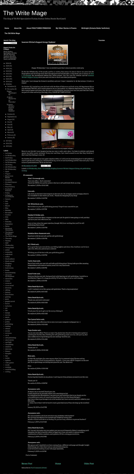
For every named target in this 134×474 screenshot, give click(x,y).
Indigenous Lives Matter (9, 196)
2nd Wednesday (10, 160)
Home (7, 28)
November (11, 89)
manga (7, 313)
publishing (86, 168)
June (9, 124)
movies (7, 315)
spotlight (8, 342)
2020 (7, 79)
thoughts (8, 353)
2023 (7, 71)
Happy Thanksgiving (11, 93)
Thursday (8, 238)
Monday (8, 210)
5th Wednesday (10, 169)
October (10, 114)
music (7, 317)
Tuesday (8, 241)
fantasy (7, 292)
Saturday (8, 221)
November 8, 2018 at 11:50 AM (38, 368)
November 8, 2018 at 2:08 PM (37, 383)
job (81, 168)
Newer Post (27, 464)
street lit (8, 347)
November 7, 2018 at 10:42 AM (38, 185)
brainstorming (10, 272)
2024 (7, 68)
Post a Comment (31, 455)
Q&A (7, 219)
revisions (8, 333)
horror (7, 303)
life (6, 310)
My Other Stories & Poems (66, 28)
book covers (9, 268)
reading (8, 326)
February (10, 135)
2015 (7, 146)
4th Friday (8, 164)
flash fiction (9, 294)
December (10, 86)
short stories (9, 340)
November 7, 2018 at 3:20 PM (37, 255)
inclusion (8, 306)
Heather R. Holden (34, 215)
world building (10, 369)
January (10, 137)
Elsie (29, 356)
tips (6, 356)
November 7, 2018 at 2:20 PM (37, 227)
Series (7, 226)
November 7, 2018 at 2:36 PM (37, 238)
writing (24, 170)
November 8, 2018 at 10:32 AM (38, 350)
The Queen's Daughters (9, 233)
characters (8, 278)
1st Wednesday (32, 168)
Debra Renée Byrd (34, 286)
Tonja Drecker (32, 330)
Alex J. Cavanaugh (44, 168)
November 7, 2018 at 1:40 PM (37, 198)
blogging (8, 263)
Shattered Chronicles (9, 229)
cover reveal (9, 285)
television (8, 349)
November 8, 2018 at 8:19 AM (37, 291)
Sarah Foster (32, 273)
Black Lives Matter (9, 176)
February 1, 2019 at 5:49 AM (37, 422)
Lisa (29, 191)
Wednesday (9, 245)
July (8, 122)
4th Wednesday (10, 167)
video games (9, 362)
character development (9, 275)
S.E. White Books (34, 204)
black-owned (9, 261)
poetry (7, 322)
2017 (7, 141)
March (9, 132)
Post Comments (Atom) (39, 468)
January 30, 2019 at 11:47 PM (37, 407)
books (7, 270)
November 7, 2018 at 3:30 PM (37, 268)
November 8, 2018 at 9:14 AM (37, 339)
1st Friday (8, 153)
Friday (7, 193)
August (10, 119)
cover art (8, 283)
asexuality (8, 252)
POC (6, 217)
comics (7, 281)
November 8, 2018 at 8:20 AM (38, 302)
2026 (7, 63)
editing (7, 290)
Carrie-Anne (32, 261)
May (9, 127)
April (9, 130)
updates (8, 360)
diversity (8, 288)
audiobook (8, 254)
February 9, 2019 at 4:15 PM (37, 451)
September (11, 117)
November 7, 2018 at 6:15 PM (37, 280)
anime (7, 250)
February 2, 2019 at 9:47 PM (37, 436)
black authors (10, 259)
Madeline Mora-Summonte (37, 233)
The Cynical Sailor (34, 319)
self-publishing (10, 337)
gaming (8, 297)
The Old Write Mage (12, 33)
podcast (8, 319)
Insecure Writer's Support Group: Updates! (11, 108)
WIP (7, 243)
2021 (7, 76)
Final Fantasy (10, 186)
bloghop (54, 168)
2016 (7, 143)
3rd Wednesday (10, 162)
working (8, 367)
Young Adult (9, 247)
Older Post (89, 464)
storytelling (9, 344)
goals (7, 299)
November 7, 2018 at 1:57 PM (37, 209)
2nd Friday (9, 158)
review (7, 331)
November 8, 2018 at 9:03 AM (38, 324)
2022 (7, 73)
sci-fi (7, 335)
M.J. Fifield (31, 244)
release (7, 328)
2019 (7, 81)
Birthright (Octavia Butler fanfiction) (95, 28)
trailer (7, 358)
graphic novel (10, 301)
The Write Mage (25, 13)
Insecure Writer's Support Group (68, 168)
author (7, 256)
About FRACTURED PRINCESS (38, 28)
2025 (7, 66)
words (7, 365)
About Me (18, 28)
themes (7, 351)
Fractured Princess (8, 189)
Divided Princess (11, 182)
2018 (7, 84)
